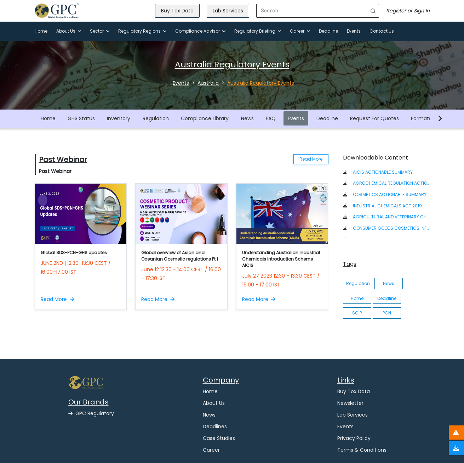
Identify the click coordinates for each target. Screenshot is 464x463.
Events (354, 31)
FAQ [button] (271, 118)
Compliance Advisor (200, 31)
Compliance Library (205, 118)
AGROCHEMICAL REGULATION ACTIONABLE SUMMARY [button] (391, 183)
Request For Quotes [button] (374, 118)
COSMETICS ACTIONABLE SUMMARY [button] (389, 194)
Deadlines (215, 426)
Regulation (156, 118)
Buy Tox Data (177, 10)
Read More (310, 159)
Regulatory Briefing (257, 31)
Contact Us (382, 31)
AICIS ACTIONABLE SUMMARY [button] (383, 172)
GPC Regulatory (91, 413)
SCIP (357, 313)
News (247, 118)
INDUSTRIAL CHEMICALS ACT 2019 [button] (387, 206)
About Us (68, 31)
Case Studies (219, 438)
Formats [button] (421, 118)
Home (41, 31)
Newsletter (350, 403)
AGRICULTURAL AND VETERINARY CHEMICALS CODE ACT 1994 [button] (391, 217)
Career (300, 31)
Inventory (118, 118)
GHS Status (81, 118)
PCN (387, 313)
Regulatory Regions (142, 31)
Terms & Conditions (361, 449)
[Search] (312, 10)
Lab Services (228, 10)
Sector (99, 31)
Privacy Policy (354, 438)
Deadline (328, 31)
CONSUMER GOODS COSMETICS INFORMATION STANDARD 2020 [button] (391, 228)
